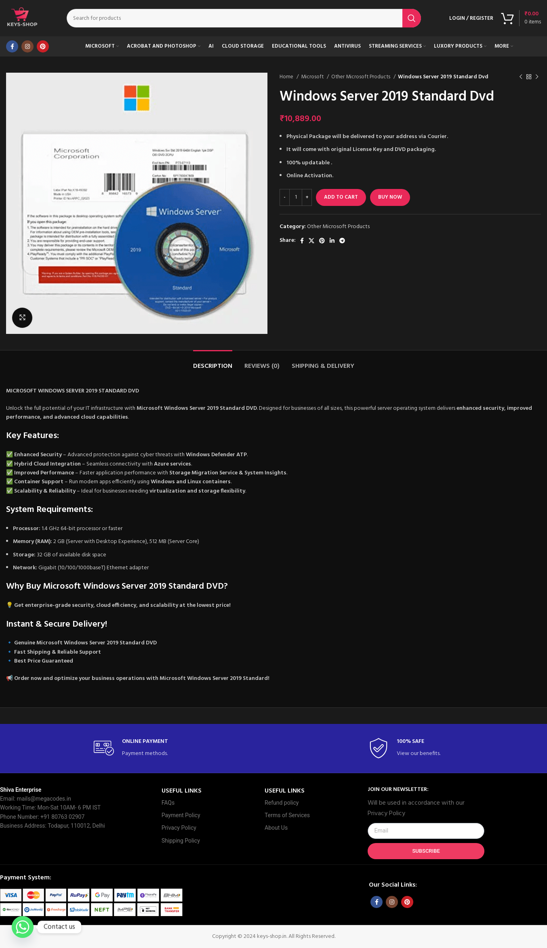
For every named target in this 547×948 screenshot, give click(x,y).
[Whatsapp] (23, 927)
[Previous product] (521, 77)
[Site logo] (22, 18)
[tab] (212, 362)
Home (287, 77)
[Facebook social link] (12, 46)
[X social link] (311, 240)
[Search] (244, 18)
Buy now (390, 197)
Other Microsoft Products (361, 77)
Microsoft (313, 77)
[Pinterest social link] (43, 46)
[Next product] (537, 77)
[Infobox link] (136, 748)
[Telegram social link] (342, 240)
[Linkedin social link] (332, 240)
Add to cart (341, 197)
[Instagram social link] (27, 46)
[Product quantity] (296, 197)
